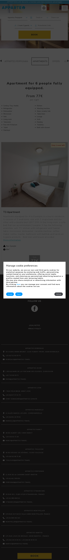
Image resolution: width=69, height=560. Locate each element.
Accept (10, 294)
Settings (58, 294)
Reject (19, 294)
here (18, 284)
